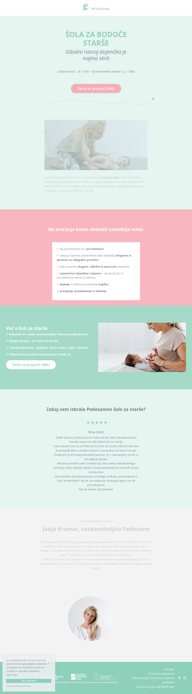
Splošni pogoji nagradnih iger (155, 686)
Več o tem (11, 674)
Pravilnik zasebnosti (162, 673)
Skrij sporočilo (28, 681)
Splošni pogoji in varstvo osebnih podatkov (153, 680)
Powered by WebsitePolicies (18, 686)
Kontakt (169, 669)
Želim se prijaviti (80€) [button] (96, 88)
